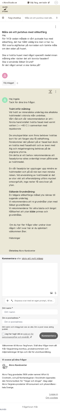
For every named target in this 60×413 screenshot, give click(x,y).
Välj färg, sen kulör (37, 2)
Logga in (53, 394)
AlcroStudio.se (9, 2)
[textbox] (30, 276)
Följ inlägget (9, 83)
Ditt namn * (7, 308)
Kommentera (49, 335)
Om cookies (52, 397)
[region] (30, 55)
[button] (51, 293)
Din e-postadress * (11, 318)
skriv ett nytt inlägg (32, 258)
